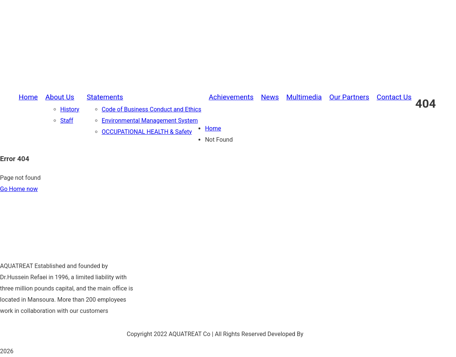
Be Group (317, 334)
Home (213, 128)
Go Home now (19, 189)
